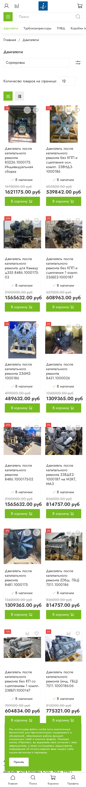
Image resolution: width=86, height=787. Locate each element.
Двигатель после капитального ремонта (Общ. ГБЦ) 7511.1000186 (62, 577)
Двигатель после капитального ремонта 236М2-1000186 (18, 371)
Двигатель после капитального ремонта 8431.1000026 (59, 371)
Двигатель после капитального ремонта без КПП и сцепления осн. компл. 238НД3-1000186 (62, 160)
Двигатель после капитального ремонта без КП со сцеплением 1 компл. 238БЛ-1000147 (22, 681)
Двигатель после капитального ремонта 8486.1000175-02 (19, 472)
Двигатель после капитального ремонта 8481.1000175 (18, 577)
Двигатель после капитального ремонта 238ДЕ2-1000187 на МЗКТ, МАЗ (61, 474)
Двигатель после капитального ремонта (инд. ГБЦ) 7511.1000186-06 (62, 678)
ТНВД (61, 28)
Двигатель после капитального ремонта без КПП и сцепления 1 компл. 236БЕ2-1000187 (62, 268)
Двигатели (10, 28)
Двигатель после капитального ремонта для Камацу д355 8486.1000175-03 (22, 268)
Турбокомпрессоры (37, 28)
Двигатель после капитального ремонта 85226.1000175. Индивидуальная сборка (19, 160)
